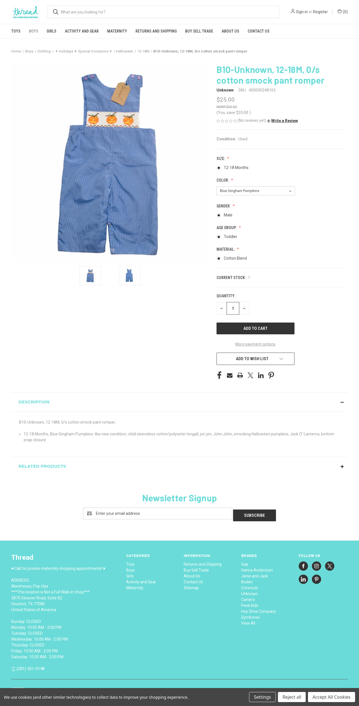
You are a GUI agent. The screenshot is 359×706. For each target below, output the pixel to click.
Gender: (224, 206)
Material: (226, 249)
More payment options (255, 344)
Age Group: (227, 227)
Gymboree (250, 615)
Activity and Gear (82, 31)
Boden (247, 580)
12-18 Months (236, 167)
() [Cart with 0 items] (342, 11)
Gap (244, 562)
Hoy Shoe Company (258, 609)
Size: (221, 158)
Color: (223, 180)
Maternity (117, 31)
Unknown (249, 592)
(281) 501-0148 (31, 666)
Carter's (248, 597)
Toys (15, 31)
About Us (230, 31)
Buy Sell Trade (199, 31)
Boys (33, 31)
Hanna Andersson (257, 568)
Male (228, 215)
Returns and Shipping (156, 31)
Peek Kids (249, 603)
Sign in (302, 12)
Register (320, 12)
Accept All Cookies (331, 697)
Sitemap (191, 586)
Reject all (291, 697)
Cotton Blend (235, 258)
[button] (282, 120)
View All (248, 621)
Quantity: (226, 296)
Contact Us (259, 31)
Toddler (230, 236)
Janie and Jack (254, 574)
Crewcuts (249, 586)
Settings (262, 697)
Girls (51, 31)
